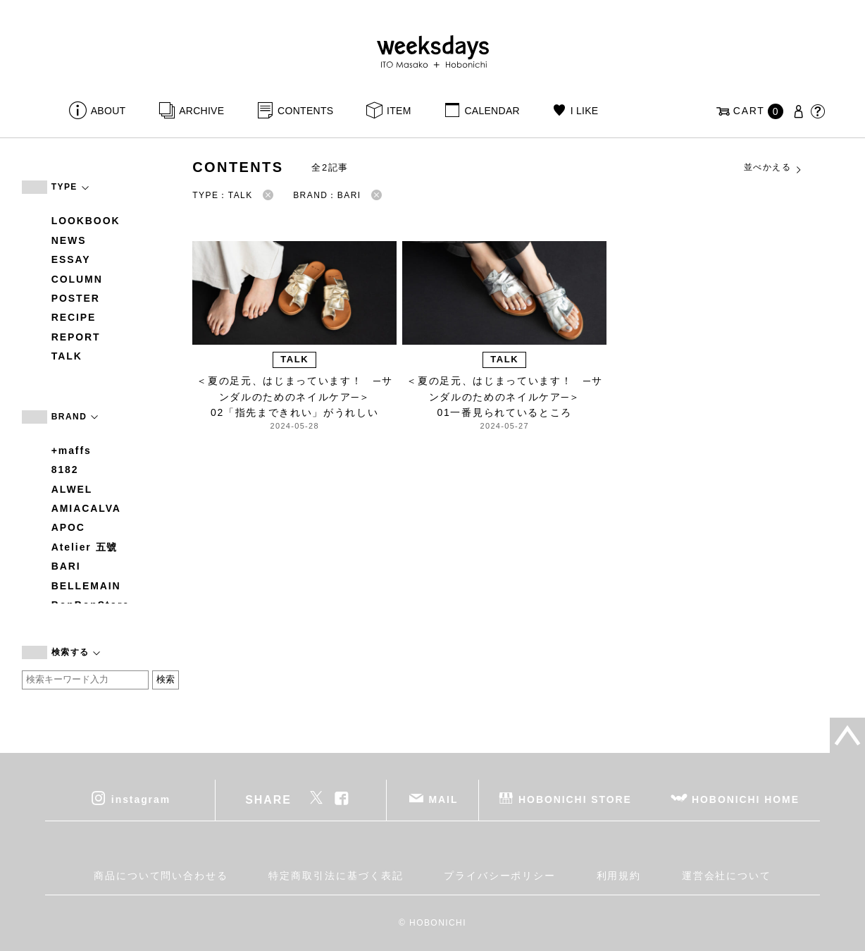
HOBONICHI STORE (575, 798)
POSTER (75, 298)
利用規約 (619, 875)
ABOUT (108, 110)
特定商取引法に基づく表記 (335, 875)
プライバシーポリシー (500, 875)
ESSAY (71, 259)
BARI (66, 566)
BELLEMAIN (86, 585)
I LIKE (585, 110)
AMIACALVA (86, 508)
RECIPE (74, 317)
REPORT (76, 337)
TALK (66, 356)
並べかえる (773, 167)
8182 (65, 469)
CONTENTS (305, 110)
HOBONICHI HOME (745, 798)
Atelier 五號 (84, 547)
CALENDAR (491, 110)
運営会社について (726, 875)
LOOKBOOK (85, 220)
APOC (68, 527)
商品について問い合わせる (161, 875)
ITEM (399, 110)
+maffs (71, 450)
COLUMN (77, 279)
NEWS (69, 240)
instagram (140, 798)
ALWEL (72, 489)
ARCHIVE (201, 110)
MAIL (444, 798)
